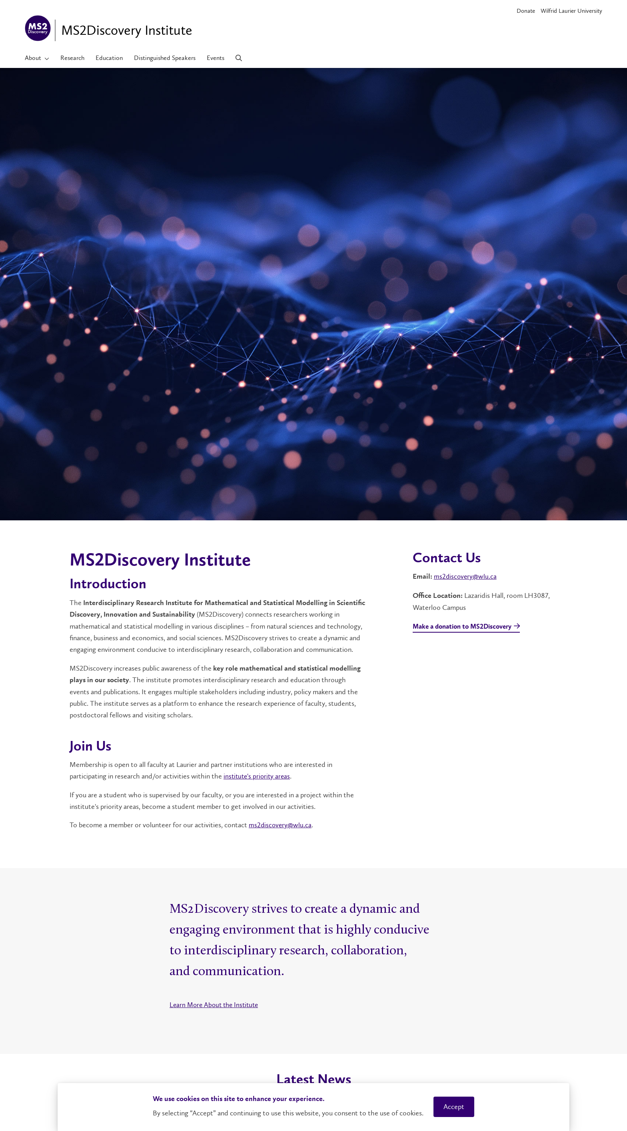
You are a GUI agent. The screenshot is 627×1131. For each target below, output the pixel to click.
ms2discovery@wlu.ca (281, 824)
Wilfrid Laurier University (571, 10)
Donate (526, 10)
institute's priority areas (258, 776)
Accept (453, 1106)
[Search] (239, 58)
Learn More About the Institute (216, 1004)
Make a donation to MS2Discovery (466, 627)
